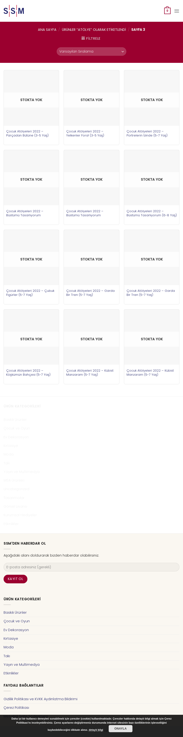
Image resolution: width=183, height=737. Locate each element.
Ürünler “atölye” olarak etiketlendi (94, 29)
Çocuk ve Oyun (17, 428)
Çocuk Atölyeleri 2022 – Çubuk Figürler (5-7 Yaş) (30, 293)
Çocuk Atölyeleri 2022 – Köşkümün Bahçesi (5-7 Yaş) (28, 372)
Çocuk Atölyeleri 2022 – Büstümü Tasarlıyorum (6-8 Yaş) (152, 213)
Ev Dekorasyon (16, 437)
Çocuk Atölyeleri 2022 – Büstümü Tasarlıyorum (24, 213)
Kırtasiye (11, 445)
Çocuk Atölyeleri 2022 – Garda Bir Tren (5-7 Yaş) (90, 293)
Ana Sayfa (47, 29)
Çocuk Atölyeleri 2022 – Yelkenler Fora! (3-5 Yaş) (85, 133)
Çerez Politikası (16, 707)
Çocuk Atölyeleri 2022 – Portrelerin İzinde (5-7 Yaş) (147, 133)
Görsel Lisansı (15, 506)
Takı (7, 463)
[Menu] (176, 10)
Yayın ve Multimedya (22, 471)
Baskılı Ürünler (15, 419)
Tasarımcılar (14, 497)
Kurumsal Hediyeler (20, 515)
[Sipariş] (91, 51)
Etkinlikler (11, 523)
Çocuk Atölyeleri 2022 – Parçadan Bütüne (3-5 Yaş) (27, 133)
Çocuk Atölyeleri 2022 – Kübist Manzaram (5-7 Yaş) (89, 372)
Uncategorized (16, 489)
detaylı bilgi (96, 729)
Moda (9, 454)
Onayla (120, 728)
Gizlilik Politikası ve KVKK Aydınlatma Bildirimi (40, 699)
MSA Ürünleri (14, 480)
